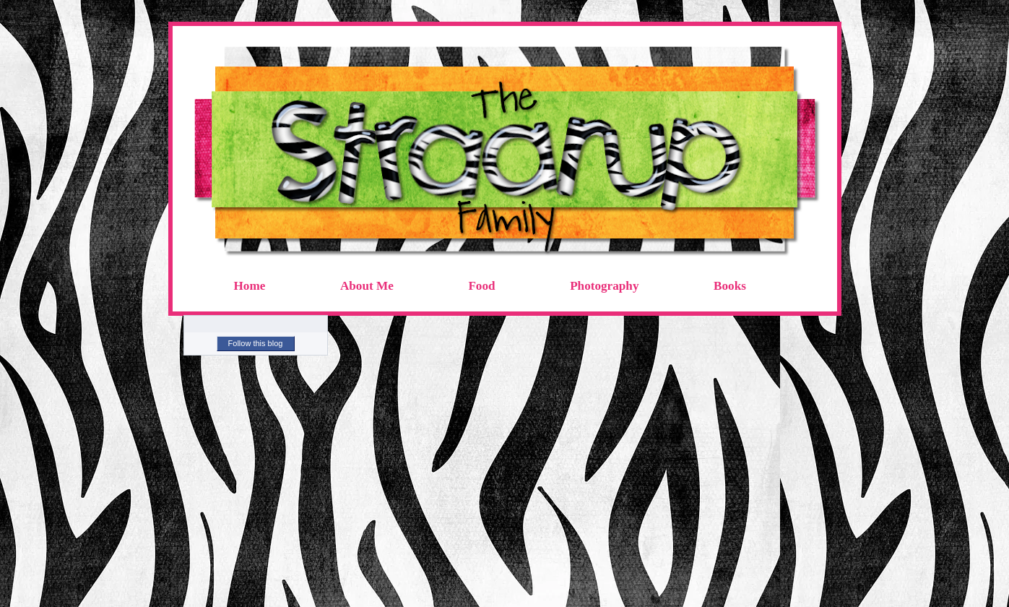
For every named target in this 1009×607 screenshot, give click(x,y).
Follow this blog (255, 343)
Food (481, 286)
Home (250, 286)
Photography (604, 286)
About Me (367, 286)
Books (730, 286)
